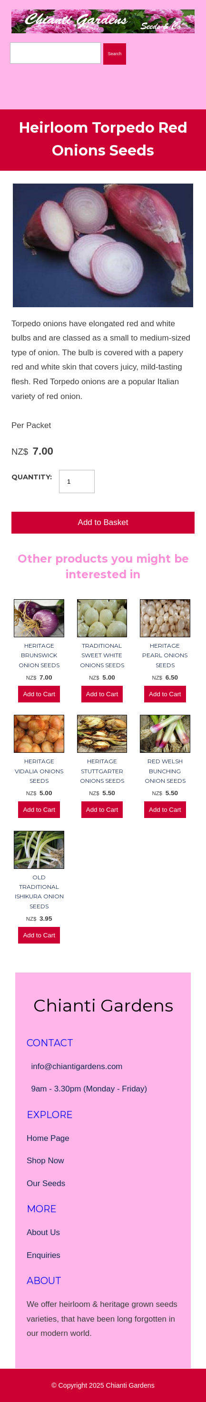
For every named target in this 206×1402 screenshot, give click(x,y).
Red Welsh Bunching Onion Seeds (165, 771)
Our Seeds (46, 1183)
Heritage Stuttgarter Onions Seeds (102, 771)
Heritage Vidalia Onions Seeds (39, 771)
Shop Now (45, 1160)
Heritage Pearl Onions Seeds (164, 655)
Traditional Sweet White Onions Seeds (102, 655)
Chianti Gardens (130, 1385)
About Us (43, 1232)
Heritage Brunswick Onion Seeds (39, 655)
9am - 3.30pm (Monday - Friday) (89, 1088)
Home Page (48, 1138)
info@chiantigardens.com (76, 1066)
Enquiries (43, 1255)
